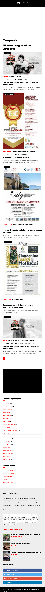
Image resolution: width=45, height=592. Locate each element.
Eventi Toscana (7, 412)
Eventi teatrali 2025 (8, 482)
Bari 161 (34, 514)
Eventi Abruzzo (7, 444)
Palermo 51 (26, 522)
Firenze (14, 554)
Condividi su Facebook (11, 570)
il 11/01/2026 (6, 79)
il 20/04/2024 (6, 301)
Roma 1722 (6, 514)
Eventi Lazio (6, 404)
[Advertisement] (22, 20)
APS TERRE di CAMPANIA (21, 154)
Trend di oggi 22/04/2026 (12, 529)
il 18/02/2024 (6, 343)
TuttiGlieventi (26, 589)
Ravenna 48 (6, 524)
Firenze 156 (6, 517)
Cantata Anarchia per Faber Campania (24, 343)
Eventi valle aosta (7, 456)
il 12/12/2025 (6, 154)
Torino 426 (20, 514)
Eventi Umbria (6, 442)
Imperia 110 (6, 519)
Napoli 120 (13, 517)
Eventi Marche (7, 447)
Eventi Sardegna (7, 439)
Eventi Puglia (6, 421)
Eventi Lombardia (7, 406)
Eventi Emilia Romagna (9, 424)
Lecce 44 (13, 524)
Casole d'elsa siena (17, 536)
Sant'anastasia (7, 151)
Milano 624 (13, 514)
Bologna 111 (34, 517)
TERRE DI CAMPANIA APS (30, 226)
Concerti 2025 (7, 479)
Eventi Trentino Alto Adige (10, 430)
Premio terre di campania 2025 (16, 157)
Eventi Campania (7, 427)
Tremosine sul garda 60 (9, 522)
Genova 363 (27, 514)
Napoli (5, 76)
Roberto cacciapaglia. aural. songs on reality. (26, 552)
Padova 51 (33, 522)
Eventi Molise (6, 459)
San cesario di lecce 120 (23, 517)
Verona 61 (35, 519)
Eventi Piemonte (7, 409)
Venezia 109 (14, 519)
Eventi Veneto (7, 415)
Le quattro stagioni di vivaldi (20, 543)
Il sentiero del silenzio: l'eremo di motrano (25, 534)
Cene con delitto (7, 476)
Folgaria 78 (21, 519)
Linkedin (7, 582)
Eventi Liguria (6, 418)
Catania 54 (19, 522)
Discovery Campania (20, 301)
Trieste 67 (28, 519)
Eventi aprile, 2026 (8, 470)
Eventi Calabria (7, 450)
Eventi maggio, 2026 (8, 473)
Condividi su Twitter (10, 574)
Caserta (5, 340)
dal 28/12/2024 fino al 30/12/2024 (11, 226)
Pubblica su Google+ (10, 578)
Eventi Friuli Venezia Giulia (10, 436)
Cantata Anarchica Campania (22, 79)
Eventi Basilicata (7, 453)
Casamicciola (7, 299)
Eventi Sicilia (6, 433)
